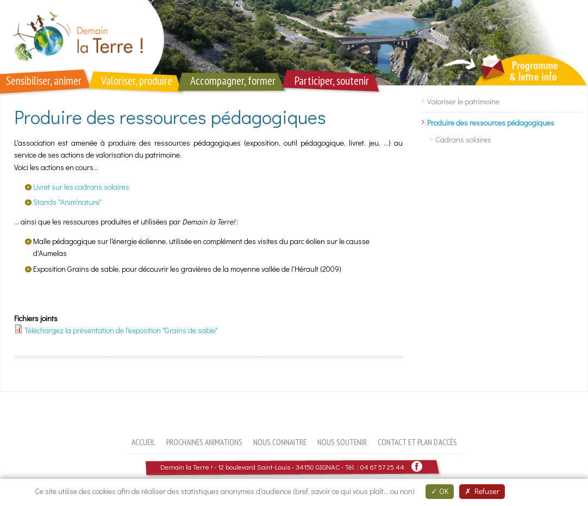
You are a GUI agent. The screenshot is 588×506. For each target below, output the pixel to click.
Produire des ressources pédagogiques (490, 122)
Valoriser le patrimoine (463, 101)
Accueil (143, 441)
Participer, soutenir (332, 80)
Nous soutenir (342, 441)
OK (439, 491)
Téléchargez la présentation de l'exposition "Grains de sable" (121, 330)
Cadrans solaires (463, 139)
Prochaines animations (204, 441)
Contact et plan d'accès (417, 441)
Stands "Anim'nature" (67, 202)
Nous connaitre (279, 441)
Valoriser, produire (136, 80)
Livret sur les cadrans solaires (81, 187)
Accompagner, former (233, 80)
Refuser (482, 491)
